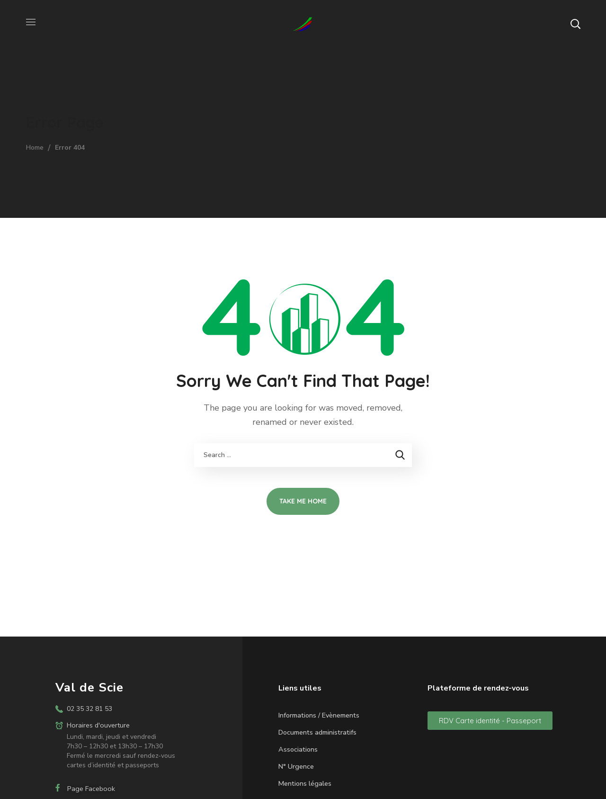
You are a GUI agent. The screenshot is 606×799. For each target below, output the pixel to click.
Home (35, 147)
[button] (575, 23)
